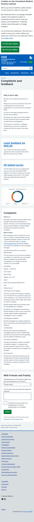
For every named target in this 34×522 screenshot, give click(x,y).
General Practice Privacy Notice (10, 455)
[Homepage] (10, 58)
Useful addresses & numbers (9, 472)
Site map (3, 489)
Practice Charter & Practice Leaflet (10, 466)
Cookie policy (5, 484)
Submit (7, 411)
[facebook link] (2, 499)
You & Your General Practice (9, 475)
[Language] (31, 58)
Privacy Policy (7, 419)
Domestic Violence (6, 450)
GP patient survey (14, 165)
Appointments (15, 72)
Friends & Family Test (7, 453)
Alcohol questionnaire (7, 436)
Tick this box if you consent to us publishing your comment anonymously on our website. (18, 405)
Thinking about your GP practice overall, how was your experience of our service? (17, 380)
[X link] (5, 499)
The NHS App (5, 469)
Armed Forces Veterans (7, 439)
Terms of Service (16, 419)
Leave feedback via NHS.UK (14, 144)
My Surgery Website (27, 511)
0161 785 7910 (10, 63)
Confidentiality (5, 445)
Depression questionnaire (8, 447)
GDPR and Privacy (6, 458)
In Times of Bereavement (8, 464)
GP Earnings (4, 461)
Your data (4, 487)
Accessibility (4, 434)
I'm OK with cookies (10, 44)
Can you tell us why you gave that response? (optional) (17, 390)
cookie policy (8, 38)
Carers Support (5, 442)
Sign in (3, 509)
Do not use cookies (10, 49)
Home (7, 72)
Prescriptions (25, 72)
